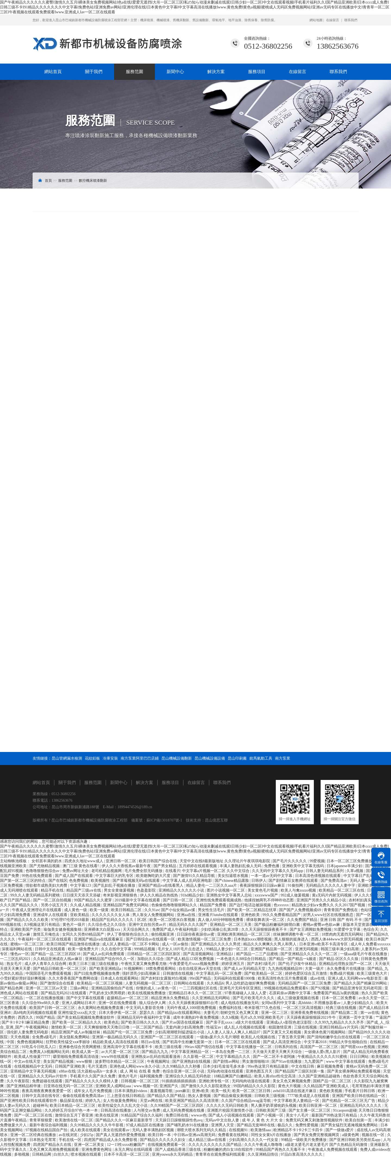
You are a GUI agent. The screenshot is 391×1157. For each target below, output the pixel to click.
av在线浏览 (69, 1135)
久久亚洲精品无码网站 (211, 998)
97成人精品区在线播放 (145, 1125)
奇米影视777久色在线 (262, 1008)
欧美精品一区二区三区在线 (342, 890)
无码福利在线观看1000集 (235, 978)
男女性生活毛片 (212, 910)
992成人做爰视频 (295, 895)
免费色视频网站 (31, 1042)
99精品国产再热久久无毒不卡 (281, 1149)
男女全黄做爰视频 (119, 890)
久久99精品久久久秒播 (181, 1066)
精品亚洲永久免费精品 (170, 998)
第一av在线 (369, 1013)
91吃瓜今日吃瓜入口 (39, 1047)
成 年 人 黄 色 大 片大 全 (263, 1120)
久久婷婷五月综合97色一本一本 (72, 1110)
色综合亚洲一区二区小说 (183, 1071)
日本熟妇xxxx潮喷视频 (253, 939)
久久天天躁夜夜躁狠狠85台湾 (193, 1003)
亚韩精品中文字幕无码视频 (33, 1071)
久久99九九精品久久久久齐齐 (339, 1022)
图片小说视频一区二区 (226, 890)
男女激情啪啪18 (256, 1061)
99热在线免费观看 (37, 876)
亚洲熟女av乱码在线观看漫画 (156, 1057)
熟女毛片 (15, 964)
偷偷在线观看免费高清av (83, 1096)
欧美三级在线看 (169, 1047)
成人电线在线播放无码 (240, 1003)
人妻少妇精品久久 (359, 1003)
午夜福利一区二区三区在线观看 (45, 939)
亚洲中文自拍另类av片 (148, 925)
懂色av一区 (19, 954)
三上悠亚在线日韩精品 (126, 1096)
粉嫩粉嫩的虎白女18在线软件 (229, 1149)
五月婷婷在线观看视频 (198, 866)
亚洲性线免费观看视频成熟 (219, 900)
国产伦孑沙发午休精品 (297, 964)
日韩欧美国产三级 (271, 1110)
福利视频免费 (152, 1076)
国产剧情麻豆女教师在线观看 (293, 881)
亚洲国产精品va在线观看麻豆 (99, 939)
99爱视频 (317, 861)
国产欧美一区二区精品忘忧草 (252, 910)
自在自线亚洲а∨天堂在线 (200, 969)
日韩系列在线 (286, 1047)
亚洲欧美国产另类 (26, 929)
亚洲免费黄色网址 (97, 1149)
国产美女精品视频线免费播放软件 (86, 1017)
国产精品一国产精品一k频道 (293, 959)
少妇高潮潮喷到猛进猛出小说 (180, 1032)
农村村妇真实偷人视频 (368, 900)
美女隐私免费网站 (75, 1037)
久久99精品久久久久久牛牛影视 (97, 1125)
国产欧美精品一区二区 (263, 973)
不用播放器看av (328, 1003)
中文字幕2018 (316, 1042)
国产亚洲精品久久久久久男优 (216, 944)
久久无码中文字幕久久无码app (278, 871)
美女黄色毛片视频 (263, 890)
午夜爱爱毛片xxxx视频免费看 (194, 964)
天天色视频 (20, 1037)
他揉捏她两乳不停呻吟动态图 (269, 900)
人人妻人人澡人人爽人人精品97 (234, 1032)
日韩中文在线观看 (50, 949)
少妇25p (87, 1135)
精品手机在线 (53, 890)
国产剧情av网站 (226, 1061)
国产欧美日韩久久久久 (140, 1022)
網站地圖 (316, 20)
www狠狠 (84, 1061)
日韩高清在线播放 (116, 1110)
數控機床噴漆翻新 (93, 180)
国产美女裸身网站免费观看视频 (354, 1071)
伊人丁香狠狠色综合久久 (128, 934)
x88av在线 (67, 1071)
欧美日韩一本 (160, 1135)
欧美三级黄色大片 (372, 973)
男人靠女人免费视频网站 (153, 915)
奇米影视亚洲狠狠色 (120, 895)
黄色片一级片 (74, 925)
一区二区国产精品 (148, 1027)
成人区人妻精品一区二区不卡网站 (131, 944)
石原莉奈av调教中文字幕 (290, 993)
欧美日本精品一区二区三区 (73, 1105)
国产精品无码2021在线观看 (64, 993)
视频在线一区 (374, 1135)
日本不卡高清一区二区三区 (127, 1154)
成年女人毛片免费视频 (93, 1091)
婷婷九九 (93, 1101)
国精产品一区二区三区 (332, 1081)
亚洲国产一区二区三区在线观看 (167, 1037)
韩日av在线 (151, 1042)
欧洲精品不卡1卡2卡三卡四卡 (298, 1130)
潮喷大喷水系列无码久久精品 (202, 1130)
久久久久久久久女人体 (111, 915)
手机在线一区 (71, 1140)
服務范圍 (134, 71)
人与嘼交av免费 (147, 1110)
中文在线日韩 (303, 1066)
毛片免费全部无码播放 (144, 871)
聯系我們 (350, 20)
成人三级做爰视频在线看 (298, 998)
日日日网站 (360, 1057)
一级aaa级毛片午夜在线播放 (364, 954)
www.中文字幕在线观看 (346, 1061)
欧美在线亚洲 (107, 1115)
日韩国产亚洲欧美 (70, 1066)
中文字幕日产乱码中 (361, 876)
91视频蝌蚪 (134, 969)
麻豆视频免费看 (331, 1066)
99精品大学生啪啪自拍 (348, 1042)
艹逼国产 (383, 1017)
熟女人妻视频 (200, 1096)
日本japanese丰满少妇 (345, 866)
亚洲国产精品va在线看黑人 (161, 885)
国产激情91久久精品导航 (194, 876)
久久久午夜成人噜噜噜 (263, 1145)
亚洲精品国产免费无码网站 (126, 905)
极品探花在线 (72, 1101)
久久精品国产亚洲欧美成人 (326, 1086)
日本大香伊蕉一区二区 (118, 1013)
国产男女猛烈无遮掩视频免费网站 (350, 1125)
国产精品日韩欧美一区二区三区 (60, 969)
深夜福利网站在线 (17, 949)
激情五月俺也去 (47, 934)
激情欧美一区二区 (67, 1027)
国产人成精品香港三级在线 (178, 1149)
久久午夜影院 (18, 1081)
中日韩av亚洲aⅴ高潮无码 (195, 1135)
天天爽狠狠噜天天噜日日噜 (107, 1027)
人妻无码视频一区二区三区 (148, 983)
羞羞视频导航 (162, 1091)
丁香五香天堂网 (292, 1037)
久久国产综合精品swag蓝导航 (246, 1101)
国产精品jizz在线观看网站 (179, 1013)
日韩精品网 (42, 1154)
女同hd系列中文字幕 (279, 1003)
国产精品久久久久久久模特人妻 (92, 1081)
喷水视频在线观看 (86, 1154)
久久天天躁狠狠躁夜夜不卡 (264, 929)
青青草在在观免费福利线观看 (220, 1154)
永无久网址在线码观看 (134, 1149)
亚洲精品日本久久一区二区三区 (195, 993)
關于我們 (93, 71)
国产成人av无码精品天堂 (245, 969)
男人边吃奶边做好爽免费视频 (251, 983)
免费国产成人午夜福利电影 (175, 929)
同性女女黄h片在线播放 (271, 1135)
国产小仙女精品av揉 (178, 910)
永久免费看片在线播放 (346, 969)
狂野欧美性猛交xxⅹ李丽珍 (68, 1042)
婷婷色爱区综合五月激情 (306, 973)
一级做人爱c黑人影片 (323, 1052)
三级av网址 (80, 988)
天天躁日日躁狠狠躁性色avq (179, 1120)
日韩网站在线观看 (189, 983)
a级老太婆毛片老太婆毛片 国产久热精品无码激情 (326, 1145)
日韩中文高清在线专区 (41, 1096)
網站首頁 (53, 71)
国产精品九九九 (155, 1052)
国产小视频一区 (270, 1115)
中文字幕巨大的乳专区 (114, 876)
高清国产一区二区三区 (319, 1047)
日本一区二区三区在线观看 (238, 1042)
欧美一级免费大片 (83, 949)
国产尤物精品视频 (45, 866)
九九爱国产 (314, 1061)
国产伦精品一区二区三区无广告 (349, 1101)
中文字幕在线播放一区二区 (249, 1047)
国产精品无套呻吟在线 (256, 1125)
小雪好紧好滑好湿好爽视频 (23, 978)
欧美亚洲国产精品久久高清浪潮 (192, 1101)
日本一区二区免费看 (339, 998)
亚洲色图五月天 (259, 1071)
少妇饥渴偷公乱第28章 (220, 929)
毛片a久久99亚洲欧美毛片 (262, 1017)
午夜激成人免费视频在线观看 (333, 1149)
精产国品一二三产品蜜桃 (257, 954)
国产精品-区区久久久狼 (339, 959)
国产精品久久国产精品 (166, 1096)
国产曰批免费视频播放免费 (97, 973)
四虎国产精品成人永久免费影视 (111, 1140)
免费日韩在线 (177, 1115)
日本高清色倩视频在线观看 (318, 876)
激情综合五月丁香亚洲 (74, 1115)
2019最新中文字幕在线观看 (137, 900)
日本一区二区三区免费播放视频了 (356, 861)
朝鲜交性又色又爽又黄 (239, 1013)
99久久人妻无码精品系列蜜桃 (35, 895)
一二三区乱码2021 (16, 959)
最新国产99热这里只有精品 (334, 1115)
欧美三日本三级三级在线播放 (94, 964)
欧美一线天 (220, 1091)
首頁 (48, 180)
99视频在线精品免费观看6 (286, 988)
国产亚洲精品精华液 (24, 1086)
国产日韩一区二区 (178, 900)
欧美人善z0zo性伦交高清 (275, 1076)
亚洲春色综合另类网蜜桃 (80, 1047)
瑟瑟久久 (147, 1013)
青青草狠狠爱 (41, 1120)
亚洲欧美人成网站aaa (113, 1086)
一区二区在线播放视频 (45, 998)
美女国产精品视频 (59, 1061)
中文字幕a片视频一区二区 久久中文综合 (216, 871)
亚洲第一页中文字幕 (356, 1017)
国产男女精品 (165, 866)
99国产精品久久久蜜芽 (93, 900)
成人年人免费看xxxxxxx (370, 944)
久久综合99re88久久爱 (41, 1003)
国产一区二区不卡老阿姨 (274, 1057)
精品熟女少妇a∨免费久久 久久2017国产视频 (329, 905)
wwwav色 (199, 1115)
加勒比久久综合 (151, 959)
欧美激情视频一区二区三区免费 (205, 939)
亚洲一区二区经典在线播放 (33, 1135)
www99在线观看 (115, 1057)
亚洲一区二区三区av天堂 (47, 988)
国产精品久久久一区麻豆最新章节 (124, 1120)
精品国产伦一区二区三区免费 (128, 1032)
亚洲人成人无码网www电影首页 (355, 978)
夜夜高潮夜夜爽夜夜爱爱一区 (47, 1091)
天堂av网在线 (152, 1101)
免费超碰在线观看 (48, 1081)
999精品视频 (145, 949)
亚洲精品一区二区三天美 (231, 925)
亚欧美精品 (80, 915)
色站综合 (369, 910)
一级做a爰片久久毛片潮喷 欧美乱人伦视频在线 (236, 1037)
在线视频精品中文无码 (33, 1066)
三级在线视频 (306, 1027)
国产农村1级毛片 (262, 964)
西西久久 (26, 1017)
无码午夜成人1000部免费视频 (192, 1008)
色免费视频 (79, 881)
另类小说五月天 (54, 905)
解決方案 (216, 71)
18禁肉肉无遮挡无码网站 (342, 934)
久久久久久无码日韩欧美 (227, 1105)
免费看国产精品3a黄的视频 (336, 993)
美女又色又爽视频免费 (292, 1081)
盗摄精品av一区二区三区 (128, 998)
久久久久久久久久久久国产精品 (215, 1145)
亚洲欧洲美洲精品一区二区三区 (244, 934)
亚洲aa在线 (186, 915)
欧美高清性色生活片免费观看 (283, 978)
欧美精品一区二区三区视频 (100, 983)
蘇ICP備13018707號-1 (164, 820)
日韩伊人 (259, 881)
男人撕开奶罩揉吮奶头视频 (274, 1105)
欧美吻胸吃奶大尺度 (153, 876)
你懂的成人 (146, 988)
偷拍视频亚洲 (163, 934)
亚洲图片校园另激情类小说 (230, 1110)
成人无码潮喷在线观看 (19, 890)
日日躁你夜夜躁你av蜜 (196, 934)
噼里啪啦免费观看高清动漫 (76, 1057)
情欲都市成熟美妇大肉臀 (47, 885)
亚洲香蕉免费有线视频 (310, 1013)
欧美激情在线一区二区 (74, 1120)
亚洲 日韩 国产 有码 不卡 (341, 920)
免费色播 (272, 866)
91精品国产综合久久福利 (142, 1115)
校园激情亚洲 (280, 1027)
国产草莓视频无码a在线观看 (136, 881)
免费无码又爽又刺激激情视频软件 (315, 1120)
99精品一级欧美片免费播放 (304, 1140)
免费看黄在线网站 (233, 1135)
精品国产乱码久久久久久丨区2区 (120, 920)
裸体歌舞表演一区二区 (265, 920)
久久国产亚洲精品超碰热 (319, 1076)
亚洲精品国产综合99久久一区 (110, 959)
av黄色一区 (167, 988)
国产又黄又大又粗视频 (282, 1032)
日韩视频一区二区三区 (140, 1081)
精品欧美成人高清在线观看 (116, 1042)
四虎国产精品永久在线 (52, 1145)
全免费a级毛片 (45, 1037)
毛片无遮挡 (98, 1066)
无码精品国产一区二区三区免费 (305, 983)
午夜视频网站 (37, 1027)
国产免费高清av (334, 881)
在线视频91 (239, 1130)
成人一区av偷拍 (175, 944)
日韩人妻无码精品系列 (325, 871)
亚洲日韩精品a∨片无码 (339, 1027)
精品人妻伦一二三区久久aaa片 (212, 885)
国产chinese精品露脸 (232, 881)
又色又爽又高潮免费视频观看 (54, 1149)
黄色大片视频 (290, 1086)
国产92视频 (321, 988)
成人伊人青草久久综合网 (45, 964)
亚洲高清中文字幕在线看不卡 (128, 1047)
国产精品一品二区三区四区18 (56, 954)
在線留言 (332, 20)
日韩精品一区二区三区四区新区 (154, 954)
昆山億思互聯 (216, 820)
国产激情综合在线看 (57, 983)
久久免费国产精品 (302, 920)
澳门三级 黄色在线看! (81, 866)
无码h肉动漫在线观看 (225, 1071)
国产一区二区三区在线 (33, 1115)
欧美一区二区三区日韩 (251, 1091)
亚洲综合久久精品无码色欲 (188, 1076)
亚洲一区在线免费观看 (117, 1003)
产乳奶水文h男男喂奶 (107, 993)
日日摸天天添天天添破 (82, 895)
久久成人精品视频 (86, 905)
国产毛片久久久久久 (290, 861)
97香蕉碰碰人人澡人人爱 (245, 993)
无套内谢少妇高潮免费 (185, 1027)
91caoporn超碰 (345, 1110)
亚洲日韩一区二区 (121, 861)
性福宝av (214, 1027)
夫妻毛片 (211, 1013)
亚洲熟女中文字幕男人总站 (229, 895)
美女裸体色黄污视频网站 (325, 1032)
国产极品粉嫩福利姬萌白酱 (277, 925)
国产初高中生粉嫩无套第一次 (187, 1042)
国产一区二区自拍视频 (52, 900)
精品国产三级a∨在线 (84, 890)
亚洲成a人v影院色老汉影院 (289, 1022)
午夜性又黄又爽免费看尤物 (144, 964)
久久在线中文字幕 (117, 949)
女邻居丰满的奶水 (47, 861)
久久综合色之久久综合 (107, 925)
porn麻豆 (183, 1091)
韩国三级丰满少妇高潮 (340, 949)
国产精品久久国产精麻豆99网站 (361, 983)
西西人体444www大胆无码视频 (337, 939)
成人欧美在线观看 (86, 1130)
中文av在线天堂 (28, 1061)
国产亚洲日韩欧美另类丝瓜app (355, 1140)
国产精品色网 (12, 988)
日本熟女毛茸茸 (43, 1140)
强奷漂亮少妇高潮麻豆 (141, 973)
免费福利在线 (231, 1008)
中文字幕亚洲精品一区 (190, 1052)
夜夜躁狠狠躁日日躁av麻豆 (263, 885)
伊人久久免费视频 (370, 895)
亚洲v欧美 (201, 1091)
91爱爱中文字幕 (348, 929)
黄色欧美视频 (331, 1091)
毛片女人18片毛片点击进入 (181, 949)
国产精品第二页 (345, 1013)
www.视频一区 (146, 1086)
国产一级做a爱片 (340, 1130)
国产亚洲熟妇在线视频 (191, 1061)
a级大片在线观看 (250, 1022)
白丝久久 (61, 1154)
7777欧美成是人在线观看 (308, 1096)
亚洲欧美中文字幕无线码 (303, 866)
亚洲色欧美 (251, 915)
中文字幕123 (81, 885)
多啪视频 (22, 1154)
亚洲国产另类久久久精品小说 (321, 900)
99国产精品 (46, 1017)
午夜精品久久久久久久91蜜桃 (323, 1057)
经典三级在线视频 (341, 1008)
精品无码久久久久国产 (188, 925)
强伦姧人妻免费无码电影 (28, 1032)
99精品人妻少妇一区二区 (227, 949)
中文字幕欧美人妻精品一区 (297, 1101)
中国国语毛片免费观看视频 (49, 973)
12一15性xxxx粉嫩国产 (126, 1145)
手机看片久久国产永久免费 (93, 1076)
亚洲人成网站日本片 (79, 1003)
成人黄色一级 (76, 910)
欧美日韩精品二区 (127, 910)
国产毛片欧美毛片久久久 (254, 998)
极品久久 (285, 1125)
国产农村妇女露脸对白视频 (164, 978)
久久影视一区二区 (199, 1057)
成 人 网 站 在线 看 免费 (140, 1071)
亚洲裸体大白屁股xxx (102, 929)
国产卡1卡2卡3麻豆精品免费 (26, 1022)
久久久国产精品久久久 (19, 905)
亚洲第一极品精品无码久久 (115, 1037)
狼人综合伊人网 (153, 1003)
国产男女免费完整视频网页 (317, 1135)
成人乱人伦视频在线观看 (245, 1027)
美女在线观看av (116, 1130)
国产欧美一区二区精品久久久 (77, 1022)
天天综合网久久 (137, 929)
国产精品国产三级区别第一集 (300, 1071)
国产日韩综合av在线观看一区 (151, 939)
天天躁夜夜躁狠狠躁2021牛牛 (311, 1017)
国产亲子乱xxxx (220, 1022)
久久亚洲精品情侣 (263, 1154)
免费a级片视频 (342, 973)
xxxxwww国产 (267, 895)
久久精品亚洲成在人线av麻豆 (58, 959)
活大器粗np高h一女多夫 (97, 1071)
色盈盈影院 (147, 890)
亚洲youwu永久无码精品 (173, 1154)
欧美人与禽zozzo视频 (299, 890)
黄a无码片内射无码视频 (332, 895)
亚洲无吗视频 (307, 949)
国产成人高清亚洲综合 (282, 1042)
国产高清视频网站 (199, 954)
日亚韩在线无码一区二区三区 (68, 1086)
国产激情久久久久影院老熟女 (206, 1086)
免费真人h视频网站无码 (49, 1052)
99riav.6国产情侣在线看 (204, 1047)
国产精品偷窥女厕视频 (233, 1096)
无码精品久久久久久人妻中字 (331, 885)
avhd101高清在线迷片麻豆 (295, 1091)
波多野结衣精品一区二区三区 (120, 1061)
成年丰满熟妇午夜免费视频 (196, 1017)
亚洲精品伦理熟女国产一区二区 (346, 964)
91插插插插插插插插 (179, 1081)
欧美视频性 (101, 881)
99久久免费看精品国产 (282, 915)
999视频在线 (11, 925)
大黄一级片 (315, 969)
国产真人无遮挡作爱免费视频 (121, 1135)
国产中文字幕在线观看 (85, 998)
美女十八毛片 (298, 1115)
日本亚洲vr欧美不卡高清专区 (324, 944)
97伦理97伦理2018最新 (70, 920)
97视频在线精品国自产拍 (47, 1130)
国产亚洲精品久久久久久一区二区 (309, 954)
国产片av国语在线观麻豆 (183, 1022)
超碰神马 (40, 1105)
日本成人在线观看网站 (120, 978)
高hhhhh (305, 1003)
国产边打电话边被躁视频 (250, 905)
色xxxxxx (282, 905)
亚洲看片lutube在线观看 (218, 915)
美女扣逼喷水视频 (233, 876)
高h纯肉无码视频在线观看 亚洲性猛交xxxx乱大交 (55, 1013)
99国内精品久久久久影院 (254, 1086)
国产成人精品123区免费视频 (190, 959)
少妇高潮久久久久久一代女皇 (254, 1140)
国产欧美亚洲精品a (105, 969)
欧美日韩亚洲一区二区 (318, 1105)
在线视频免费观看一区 (167, 1145)
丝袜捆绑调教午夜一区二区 (296, 934)
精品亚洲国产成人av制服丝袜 (76, 1032)
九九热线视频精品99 (285, 969)
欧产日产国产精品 (16, 900)
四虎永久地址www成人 (84, 861)
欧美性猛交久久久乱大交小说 (123, 1105)
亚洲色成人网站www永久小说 (135, 1066)
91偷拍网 (296, 885)
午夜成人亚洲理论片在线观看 (37, 910)
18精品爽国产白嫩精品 (233, 1076)
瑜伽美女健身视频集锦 (63, 929)
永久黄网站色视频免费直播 (101, 1008)
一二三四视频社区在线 (198, 988)
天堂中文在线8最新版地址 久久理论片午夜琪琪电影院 (225, 861)
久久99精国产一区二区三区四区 (177, 1105)
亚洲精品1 (225, 954)
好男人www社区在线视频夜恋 (328, 915)
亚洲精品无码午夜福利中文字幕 (144, 1017)
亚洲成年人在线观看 (50, 915)
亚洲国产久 (169, 1086)
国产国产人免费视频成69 (300, 910)
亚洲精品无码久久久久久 (361, 1105)
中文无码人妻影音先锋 (145, 1008)
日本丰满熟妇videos (131, 1091)
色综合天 (371, 929)
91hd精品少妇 (193, 895)
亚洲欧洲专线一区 (214, 1081)
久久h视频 (230, 1017)
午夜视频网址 (159, 1061)
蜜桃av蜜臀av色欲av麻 (322, 925)
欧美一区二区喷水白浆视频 (172, 920)
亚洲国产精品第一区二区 (272, 949)
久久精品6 (215, 983)
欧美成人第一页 (86, 1052)
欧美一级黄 (100, 910)
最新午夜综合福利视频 (48, 1125)
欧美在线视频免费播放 (147, 993)
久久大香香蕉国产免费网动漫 (73, 978)
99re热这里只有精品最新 (268, 1066)
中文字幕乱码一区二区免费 (219, 973)
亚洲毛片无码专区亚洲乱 (241, 988)
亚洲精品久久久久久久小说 (181, 890)
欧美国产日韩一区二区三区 (52, 1008)
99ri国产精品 (200, 978)
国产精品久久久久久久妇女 (163, 1140)
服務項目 (256, 71)
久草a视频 (355, 871)
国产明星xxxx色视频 (358, 1047)
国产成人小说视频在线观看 (231, 1115)
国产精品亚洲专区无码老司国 (357, 988)
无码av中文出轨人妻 (222, 1120)
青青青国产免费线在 (341, 910)
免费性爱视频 (307, 1125)
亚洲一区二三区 (275, 1013)
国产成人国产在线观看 (74, 876)
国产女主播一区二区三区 (310, 1110)
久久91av (151, 910)
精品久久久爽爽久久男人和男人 (270, 944)
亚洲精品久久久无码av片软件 (43, 1076)
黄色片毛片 (128, 1076)
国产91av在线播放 (287, 1061)
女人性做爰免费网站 (120, 1101)
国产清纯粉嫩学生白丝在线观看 (334, 1037)
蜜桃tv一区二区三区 (27, 944)
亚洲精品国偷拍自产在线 (112, 988)
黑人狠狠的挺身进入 (291, 939)
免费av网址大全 (76, 871)
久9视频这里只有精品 (42, 925)
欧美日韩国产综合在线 (158, 861)
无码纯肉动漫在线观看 (251, 1081)
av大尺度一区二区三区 (120, 1052)
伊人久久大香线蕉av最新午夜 (127, 866)
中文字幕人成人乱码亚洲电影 (187, 881)
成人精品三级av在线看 (207, 1140)
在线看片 (172, 871)
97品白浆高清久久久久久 (302, 1154)
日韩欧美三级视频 (270, 1096)
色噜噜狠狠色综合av (43, 871)
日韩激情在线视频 (178, 973)
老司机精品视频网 (107, 871)
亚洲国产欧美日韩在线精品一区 (359, 1096)
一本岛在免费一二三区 (231, 1052)
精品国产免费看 (213, 905)
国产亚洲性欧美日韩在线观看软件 (29, 1101)
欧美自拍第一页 (359, 1120)
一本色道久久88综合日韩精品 (242, 959)
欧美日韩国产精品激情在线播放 (73, 944)
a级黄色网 (351, 1135)
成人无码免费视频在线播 (183, 1110)
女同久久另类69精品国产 (83, 934)
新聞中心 (175, 71)
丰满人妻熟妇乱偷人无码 (241, 866)
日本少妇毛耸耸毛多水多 (224, 1066)
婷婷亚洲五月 (233, 964)
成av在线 (318, 978)
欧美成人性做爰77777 (32, 1057)
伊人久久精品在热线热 (159, 895)
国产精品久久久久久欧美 (28, 920)
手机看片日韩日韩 (360, 1091)
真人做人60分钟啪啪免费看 (221, 920)
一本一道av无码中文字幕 (272, 876)
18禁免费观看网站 (161, 969)
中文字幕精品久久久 (233, 1057)
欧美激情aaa (261, 1130)
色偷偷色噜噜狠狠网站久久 (174, 905)
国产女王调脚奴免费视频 (311, 929)
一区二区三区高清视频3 (303, 1008)
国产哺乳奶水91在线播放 (188, 1125)
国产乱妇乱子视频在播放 (114, 885)
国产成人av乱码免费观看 (104, 954)
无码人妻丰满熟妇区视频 (153, 1130)
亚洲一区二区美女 (89, 1145)
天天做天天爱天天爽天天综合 (277, 1052)
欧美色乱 (111, 1022)
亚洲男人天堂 (223, 1125)
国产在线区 (57, 881)
